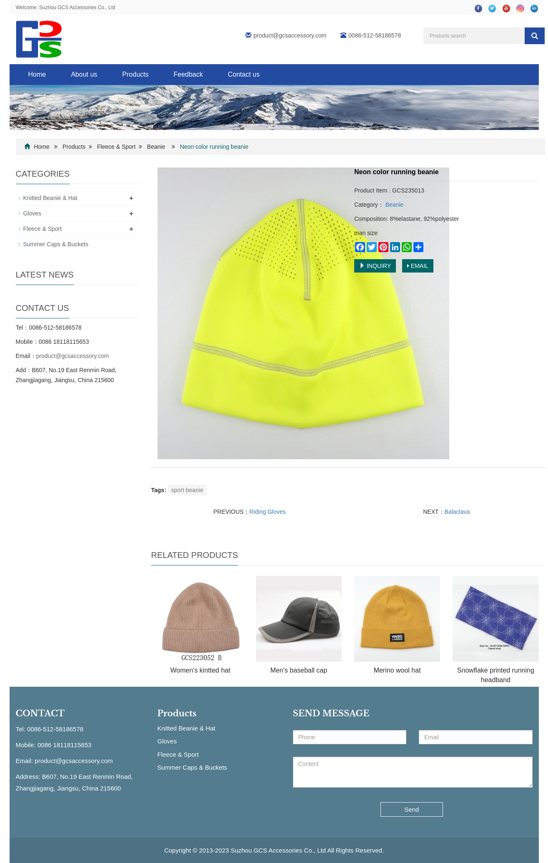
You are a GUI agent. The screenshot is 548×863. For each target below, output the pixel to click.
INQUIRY (375, 266)
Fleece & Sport (116, 146)
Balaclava (457, 511)
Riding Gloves (267, 511)
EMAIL (417, 266)
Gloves (32, 213)
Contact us (244, 74)
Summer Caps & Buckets (55, 244)
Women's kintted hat (200, 670)
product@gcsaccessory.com (289, 35)
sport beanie (187, 490)
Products (135, 74)
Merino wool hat (397, 670)
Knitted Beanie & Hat (50, 198)
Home (37, 74)
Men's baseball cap (298, 670)
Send (411, 809)
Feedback (188, 74)
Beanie (156, 146)
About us (84, 74)
